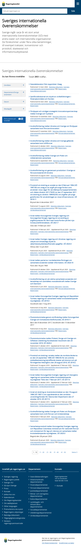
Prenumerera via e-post (13, 509)
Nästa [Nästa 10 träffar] (74, 452)
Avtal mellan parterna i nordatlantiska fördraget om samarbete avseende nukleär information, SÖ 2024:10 (51, 261)
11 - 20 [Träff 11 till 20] (41, 452)
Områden (15, 85)
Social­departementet (38, 510)
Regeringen (62, 89)
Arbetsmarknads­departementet (37, 480)
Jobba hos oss (9, 494)
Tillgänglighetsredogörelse (14, 518)
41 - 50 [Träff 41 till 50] (63, 452)
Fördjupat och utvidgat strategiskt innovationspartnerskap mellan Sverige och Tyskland (53, 112)
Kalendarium (9, 497)
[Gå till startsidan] (11, 4)
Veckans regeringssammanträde (13, 522)
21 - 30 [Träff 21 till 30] (49, 452)
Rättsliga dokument (56, 87)
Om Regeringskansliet (12, 500)
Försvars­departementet (39, 488)
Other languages (10, 506)
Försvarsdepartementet (66, 104)
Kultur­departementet (38, 499)
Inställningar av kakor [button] (66, 543)
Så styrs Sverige (10, 485)
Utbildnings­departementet (41, 513)
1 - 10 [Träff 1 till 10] (35, 452)
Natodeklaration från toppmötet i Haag (46, 84)
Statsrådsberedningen (38, 91)
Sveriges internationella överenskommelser (49, 88)
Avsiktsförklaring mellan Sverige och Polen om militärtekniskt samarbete (49, 157)
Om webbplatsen (11, 503)
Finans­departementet (39, 485)
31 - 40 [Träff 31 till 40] (56, 452)
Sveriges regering (11, 477)
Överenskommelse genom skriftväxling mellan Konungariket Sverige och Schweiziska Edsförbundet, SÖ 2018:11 (54, 318)
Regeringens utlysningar (13, 512)
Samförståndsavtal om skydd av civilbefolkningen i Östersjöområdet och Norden (50, 97)
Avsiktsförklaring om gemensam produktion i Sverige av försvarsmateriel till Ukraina (52, 171)
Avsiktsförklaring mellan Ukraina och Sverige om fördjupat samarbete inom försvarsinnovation (53, 127)
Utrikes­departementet (39, 516)
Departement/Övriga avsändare (15, 93)
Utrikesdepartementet (38, 210)
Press (6, 488)
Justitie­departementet (39, 491)
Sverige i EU (8, 482)
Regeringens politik (11, 479)
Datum (15, 102)
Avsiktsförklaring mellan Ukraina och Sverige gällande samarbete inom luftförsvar (51, 142)
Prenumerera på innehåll (13, 120)
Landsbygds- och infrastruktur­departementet (37, 504)
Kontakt (7, 491)
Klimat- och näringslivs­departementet (39, 495)
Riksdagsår (15, 109)
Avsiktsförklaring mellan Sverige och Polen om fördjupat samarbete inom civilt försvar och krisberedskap (53, 412)
